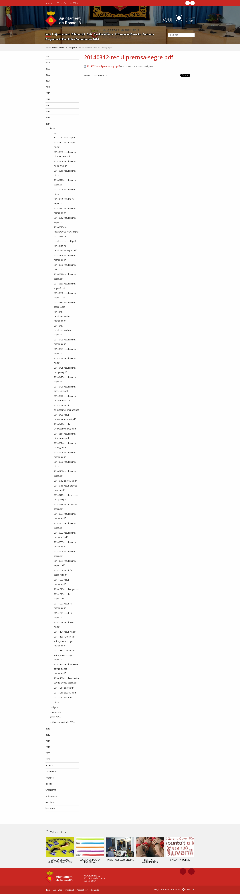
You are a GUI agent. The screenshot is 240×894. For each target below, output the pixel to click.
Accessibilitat (82, 889)
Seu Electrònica (103, 34)
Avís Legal (69, 889)
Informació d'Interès (128, 34)
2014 (68, 47)
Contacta (148, 34)
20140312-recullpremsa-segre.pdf (102, 66)
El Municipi (78, 34)
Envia (87, 75)
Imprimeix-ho (100, 75)
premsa (76, 47)
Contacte (95, 889)
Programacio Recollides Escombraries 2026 (72, 39)
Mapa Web (57, 889)
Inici (48, 34)
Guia (89, 34)
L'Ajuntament (61, 34)
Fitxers (60, 47)
